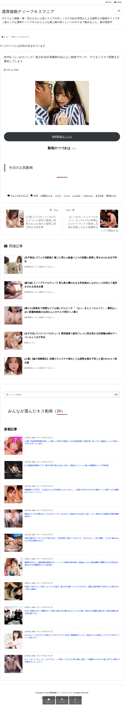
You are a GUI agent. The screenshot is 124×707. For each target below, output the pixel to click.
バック (67, 195)
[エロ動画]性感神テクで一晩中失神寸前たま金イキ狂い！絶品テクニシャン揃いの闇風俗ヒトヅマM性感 (66, 465)
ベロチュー (88, 195)
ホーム (6, 37)
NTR (36, 195)
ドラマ (58, 195)
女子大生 (100, 195)
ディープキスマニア (21, 37)
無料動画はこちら (62, 136)
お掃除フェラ (46, 195)
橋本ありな (111, 195)
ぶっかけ (76, 195)
